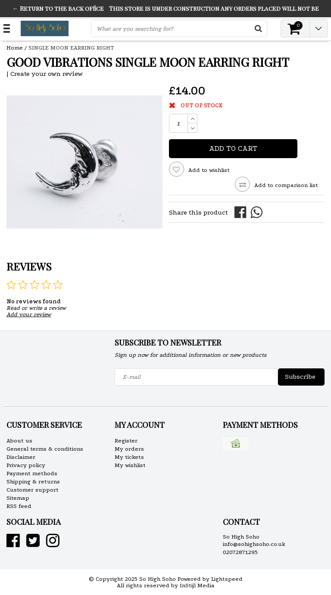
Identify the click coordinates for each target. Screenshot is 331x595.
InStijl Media (197, 585)
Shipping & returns (33, 481)
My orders (129, 448)
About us (19, 440)
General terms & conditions (44, 448)
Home (14, 47)
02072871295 (240, 552)
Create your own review (46, 74)
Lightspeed (227, 579)
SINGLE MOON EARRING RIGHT (71, 47)
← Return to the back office (58, 8)
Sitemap (17, 498)
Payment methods (31, 473)
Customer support (32, 489)
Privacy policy (25, 465)
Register (126, 440)
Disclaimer (20, 457)
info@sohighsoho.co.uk (254, 544)
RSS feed (18, 506)
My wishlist (130, 465)
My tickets (129, 457)
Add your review (28, 314)
